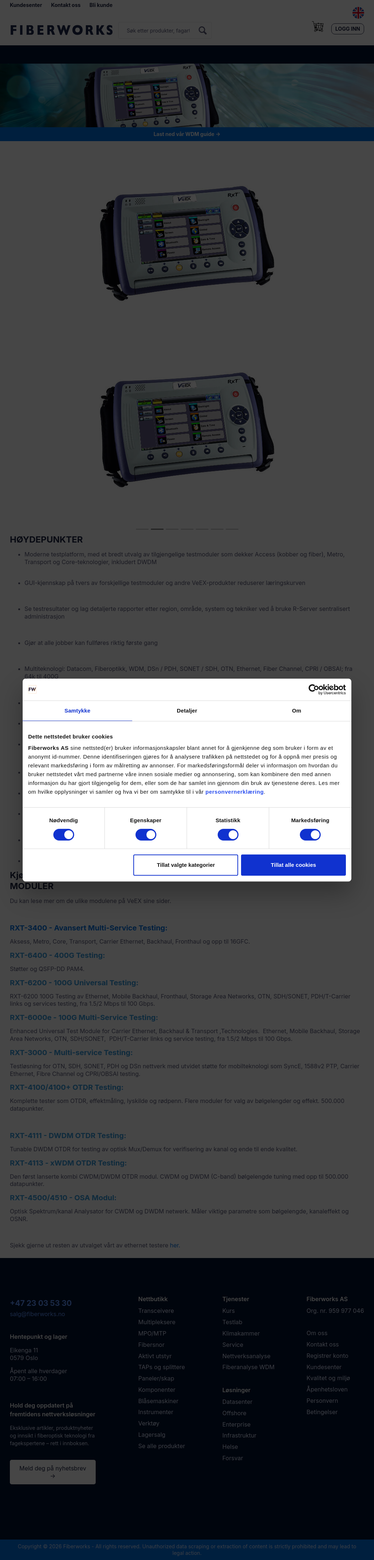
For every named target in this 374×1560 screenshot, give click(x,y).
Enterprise (236, 1424)
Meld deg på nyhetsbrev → (52, 1472)
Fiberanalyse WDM (248, 1367)
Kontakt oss (66, 5)
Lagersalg (151, 1434)
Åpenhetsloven (327, 1389)
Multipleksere (157, 1322)
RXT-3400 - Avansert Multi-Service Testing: (89, 927)
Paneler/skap (156, 1378)
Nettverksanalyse (246, 1356)
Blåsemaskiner (158, 1401)
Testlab (232, 1322)
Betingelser (321, 1412)
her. (175, 1245)
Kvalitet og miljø (328, 1378)
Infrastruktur (239, 1435)
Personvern (322, 1400)
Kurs (228, 1310)
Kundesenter (26, 5)
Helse (230, 1446)
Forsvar (232, 1458)
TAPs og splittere (161, 1367)
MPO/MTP (152, 1333)
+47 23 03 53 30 (41, 1303)
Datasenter (237, 1401)
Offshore (234, 1413)
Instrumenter (155, 1412)
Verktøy (149, 1423)
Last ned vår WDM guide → (186, 134)
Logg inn (347, 29)
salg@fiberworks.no (37, 1314)
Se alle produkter (161, 1446)
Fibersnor (151, 1344)
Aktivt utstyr (155, 1356)
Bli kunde (100, 5)
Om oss (316, 1333)
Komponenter (157, 1389)
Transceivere (156, 1310)
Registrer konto (327, 1355)
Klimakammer (241, 1333)
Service (232, 1344)
